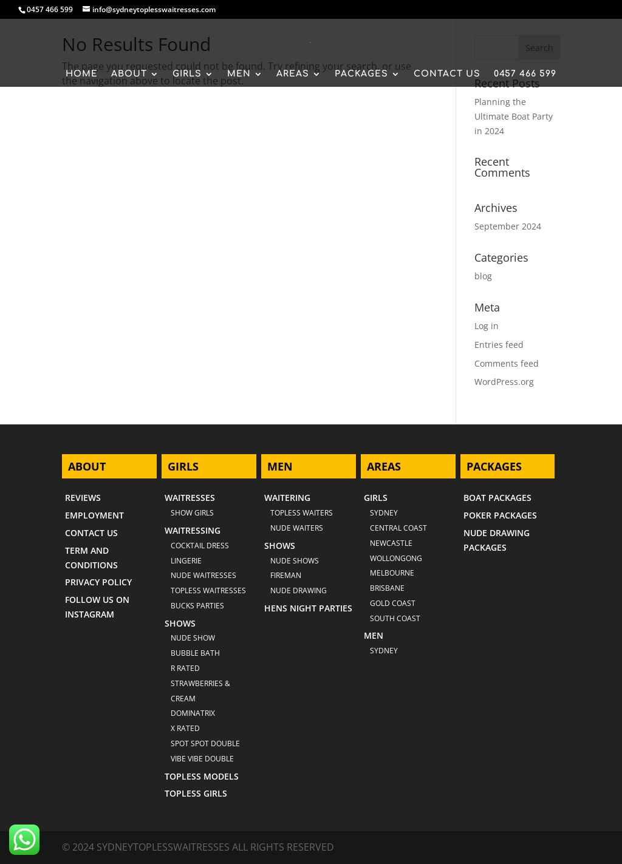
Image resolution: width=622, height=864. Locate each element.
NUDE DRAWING (298, 590)
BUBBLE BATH (195, 653)
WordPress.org (504, 381)
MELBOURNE (392, 573)
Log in (486, 326)
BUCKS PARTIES (197, 605)
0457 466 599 (50, 9)
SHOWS (180, 623)
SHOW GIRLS (192, 513)
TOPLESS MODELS (202, 776)
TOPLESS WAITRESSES (208, 590)
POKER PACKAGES (500, 515)
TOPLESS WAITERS (301, 513)
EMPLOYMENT (94, 515)
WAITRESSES (190, 497)
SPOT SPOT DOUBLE (205, 743)
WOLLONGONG (396, 558)
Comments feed (506, 363)
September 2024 (507, 226)
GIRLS (187, 74)
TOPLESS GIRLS (196, 793)
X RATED (185, 728)
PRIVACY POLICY (98, 582)
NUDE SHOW (193, 638)
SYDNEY (384, 650)
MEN (239, 74)
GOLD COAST (392, 603)
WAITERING (287, 497)
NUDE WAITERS (296, 528)
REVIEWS (83, 497)
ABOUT (129, 74)
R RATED (185, 668)
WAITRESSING (192, 530)
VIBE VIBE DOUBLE (202, 758)
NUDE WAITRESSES (203, 575)
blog (483, 276)
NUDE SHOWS (294, 561)
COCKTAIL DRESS (200, 545)
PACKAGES (361, 74)
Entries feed (499, 344)
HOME (82, 74)
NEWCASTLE (391, 543)
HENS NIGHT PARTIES (308, 608)
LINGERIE (186, 561)
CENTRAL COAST (398, 528)
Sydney (384, 513)
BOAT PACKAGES (497, 497)
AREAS (292, 74)
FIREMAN (285, 575)
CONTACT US (447, 74)
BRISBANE (387, 588)
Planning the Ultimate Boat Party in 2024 (513, 116)
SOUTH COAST (395, 618)
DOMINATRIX (193, 713)
